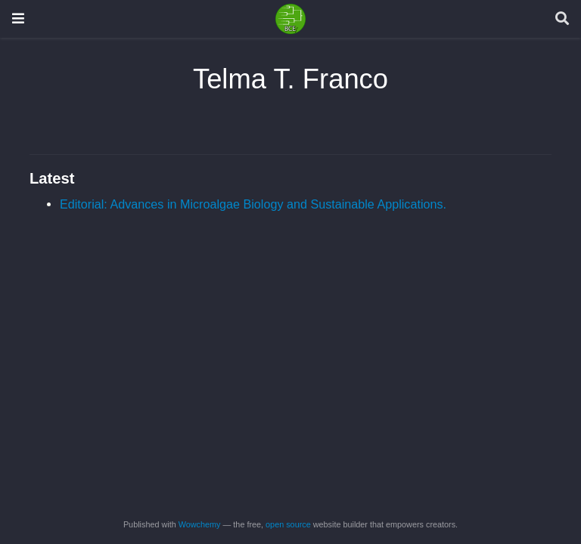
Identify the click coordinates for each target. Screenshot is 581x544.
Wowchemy (200, 524)
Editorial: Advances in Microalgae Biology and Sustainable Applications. (253, 204)
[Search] (562, 19)
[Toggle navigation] (18, 18)
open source (288, 524)
